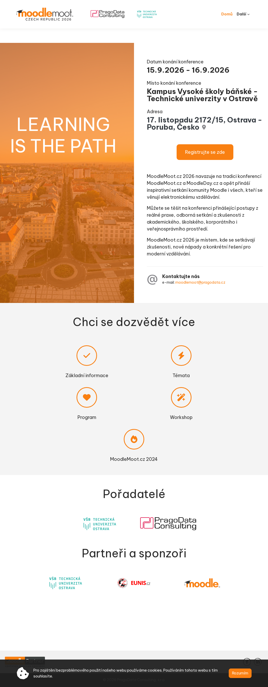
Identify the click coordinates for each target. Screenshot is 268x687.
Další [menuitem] (241, 14)
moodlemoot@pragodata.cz (199, 282)
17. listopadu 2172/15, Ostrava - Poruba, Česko (191, 116)
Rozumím (240, 673)
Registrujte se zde (199, 145)
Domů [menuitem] (227, 14)
